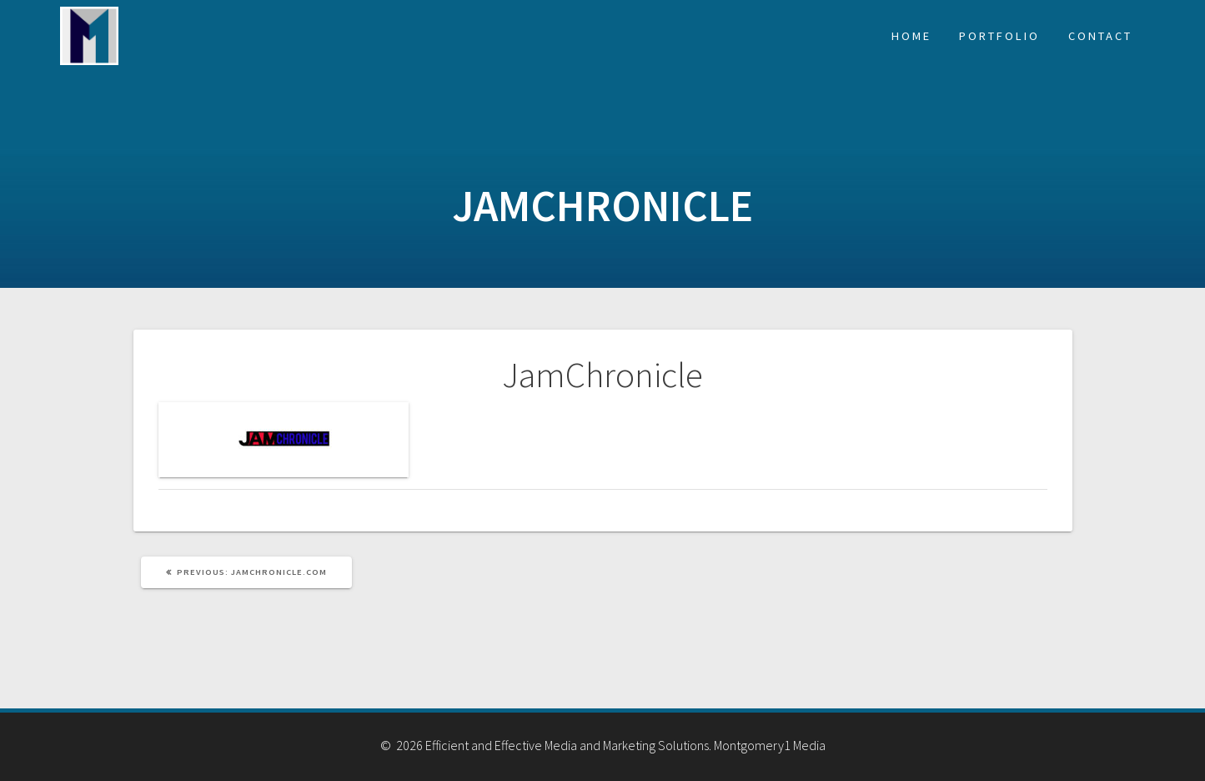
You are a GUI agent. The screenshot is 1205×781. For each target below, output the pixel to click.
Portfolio (999, 35)
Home (911, 35)
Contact (1100, 35)
